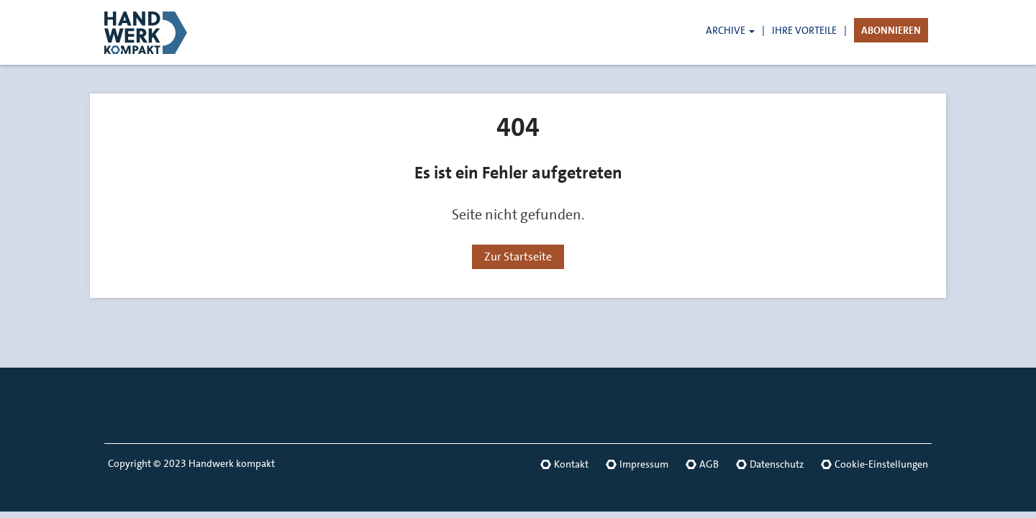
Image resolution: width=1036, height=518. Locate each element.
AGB (709, 464)
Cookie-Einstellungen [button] (881, 464)
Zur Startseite (518, 256)
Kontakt (571, 464)
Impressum (643, 464)
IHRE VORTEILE (804, 30)
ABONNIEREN (891, 30)
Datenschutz (777, 464)
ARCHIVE (730, 30)
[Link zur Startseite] (169, 32)
